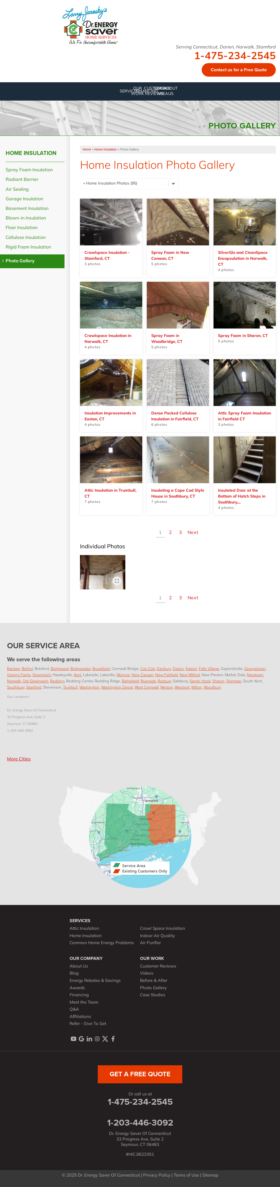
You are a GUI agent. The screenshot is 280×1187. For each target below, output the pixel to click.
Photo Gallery (20, 261)
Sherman (233, 681)
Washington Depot (117, 687)
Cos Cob (147, 669)
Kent (77, 675)
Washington (89, 687)
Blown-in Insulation (26, 218)
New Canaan (143, 675)
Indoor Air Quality (157, 936)
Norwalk (14, 681)
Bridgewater (80, 669)
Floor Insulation (21, 228)
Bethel (27, 669)
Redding (57, 681)
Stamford (33, 687)
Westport (182, 687)
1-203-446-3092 (140, 1122)
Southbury (16, 687)
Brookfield (101, 669)
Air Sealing (17, 189)
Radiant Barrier (22, 180)
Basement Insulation (27, 209)
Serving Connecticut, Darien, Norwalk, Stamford (226, 47)
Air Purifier (150, 943)
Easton (191, 669)
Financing (79, 995)
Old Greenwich (35, 681)
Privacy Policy (156, 1175)
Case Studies (152, 995)
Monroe (123, 675)
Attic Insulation (84, 929)
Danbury (164, 669)
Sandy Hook (200, 681)
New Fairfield (166, 675)
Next (193, 533)
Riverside (148, 681)
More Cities (19, 759)
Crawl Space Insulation (162, 929)
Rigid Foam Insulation (28, 247)
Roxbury (164, 681)
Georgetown (255, 669)
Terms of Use (186, 1175)
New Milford (189, 675)
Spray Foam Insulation (29, 170)
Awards (77, 988)
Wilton (196, 687)
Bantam (13, 669)
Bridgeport (60, 669)
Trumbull (70, 687)
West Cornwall (147, 687)
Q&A (74, 1010)
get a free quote (140, 1074)
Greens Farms (19, 675)
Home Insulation (31, 153)
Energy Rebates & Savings (95, 981)
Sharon (218, 681)
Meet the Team (84, 1002)
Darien (178, 669)
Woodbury (212, 687)
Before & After (153, 981)
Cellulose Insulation (26, 238)
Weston (166, 687)
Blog (74, 973)
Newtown (255, 675)
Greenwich (41, 675)
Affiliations (80, 1017)
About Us (79, 966)
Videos (146, 973)
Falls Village (209, 669)
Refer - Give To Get (88, 1024)
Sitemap (210, 1175)
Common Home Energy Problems (102, 943)
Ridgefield (130, 681)
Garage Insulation (24, 199)
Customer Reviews (158, 966)
